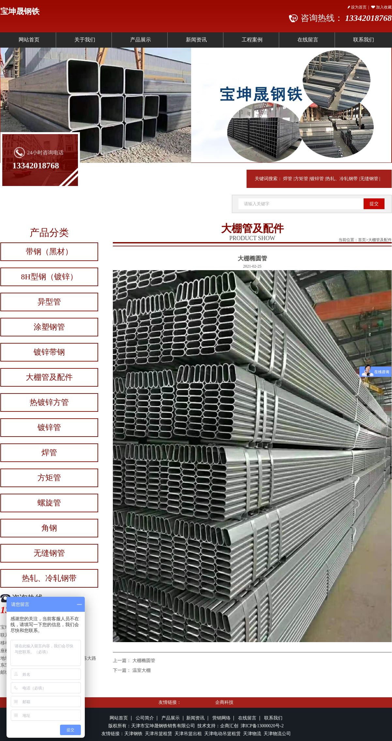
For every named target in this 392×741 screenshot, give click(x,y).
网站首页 (29, 39)
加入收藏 (381, 7)
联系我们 (273, 718)
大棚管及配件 (49, 377)
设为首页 (357, 7)
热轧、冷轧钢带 (342, 178)
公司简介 (145, 718)
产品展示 (140, 39)
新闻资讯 (196, 39)
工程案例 (252, 39)
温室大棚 (141, 670)
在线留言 (307, 39)
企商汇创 (230, 725)
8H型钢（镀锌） (49, 276)
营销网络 (221, 718)
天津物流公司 (277, 733)
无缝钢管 (369, 178)
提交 (374, 203)
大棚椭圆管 (143, 660)
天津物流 (252, 733)
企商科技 (224, 702)
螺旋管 (49, 503)
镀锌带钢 (49, 352)
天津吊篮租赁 (157, 733)
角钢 (49, 528)
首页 (362, 240)
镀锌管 (317, 178)
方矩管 (301, 178)
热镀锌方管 (49, 402)
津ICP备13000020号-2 (262, 725)
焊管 (287, 178)
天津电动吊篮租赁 (222, 733)
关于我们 (84, 39)
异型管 (49, 302)
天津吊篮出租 (188, 733)
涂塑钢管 (49, 327)
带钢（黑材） (49, 251)
